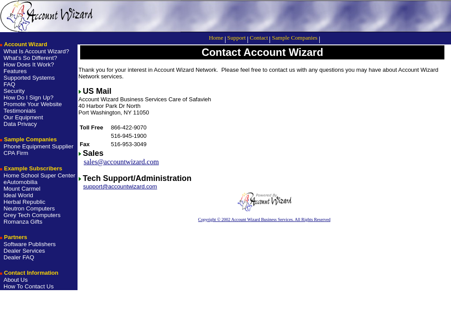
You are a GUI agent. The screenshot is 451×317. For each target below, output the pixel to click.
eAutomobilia (20, 182)
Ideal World (18, 195)
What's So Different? (30, 58)
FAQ (9, 84)
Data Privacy (20, 124)
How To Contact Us (29, 286)
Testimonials (20, 110)
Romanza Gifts (23, 221)
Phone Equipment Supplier (39, 146)
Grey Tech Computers (32, 215)
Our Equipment (23, 117)
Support (236, 37)
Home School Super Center (39, 175)
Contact (259, 37)
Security (14, 91)
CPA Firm (16, 153)
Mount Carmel (22, 188)
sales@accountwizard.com (121, 162)
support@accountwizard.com (120, 186)
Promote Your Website (33, 104)
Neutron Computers (29, 208)
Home (216, 37)
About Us (16, 279)
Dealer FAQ (19, 257)
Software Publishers (30, 244)
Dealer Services (24, 250)
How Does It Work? (29, 64)
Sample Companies (294, 37)
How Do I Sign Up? (28, 97)
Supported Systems (29, 77)
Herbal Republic (24, 202)
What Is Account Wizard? (36, 51)
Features (15, 71)
